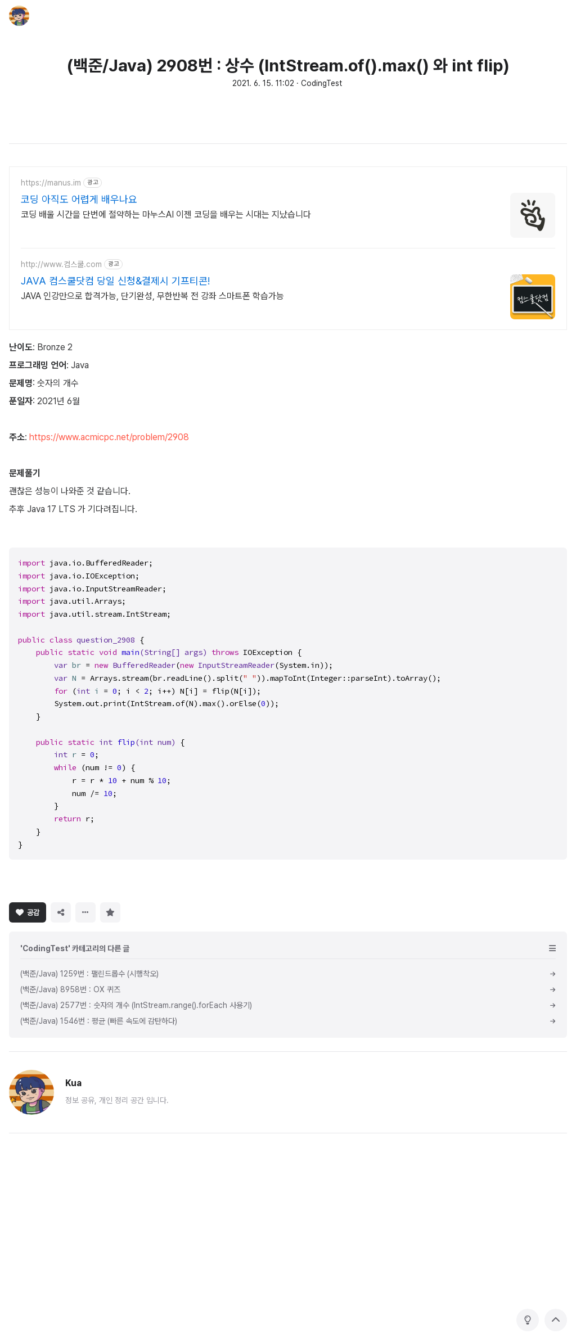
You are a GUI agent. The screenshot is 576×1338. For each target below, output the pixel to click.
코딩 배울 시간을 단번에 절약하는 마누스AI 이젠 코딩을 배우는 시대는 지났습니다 (166, 214)
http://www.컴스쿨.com (61, 264)
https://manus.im (51, 182)
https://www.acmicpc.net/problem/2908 (109, 437)
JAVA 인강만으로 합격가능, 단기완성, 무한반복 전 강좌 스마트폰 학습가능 (152, 296)
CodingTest (321, 83)
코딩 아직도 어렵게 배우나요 (79, 199)
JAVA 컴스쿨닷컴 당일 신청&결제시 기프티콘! (115, 281)
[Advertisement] (288, 949)
